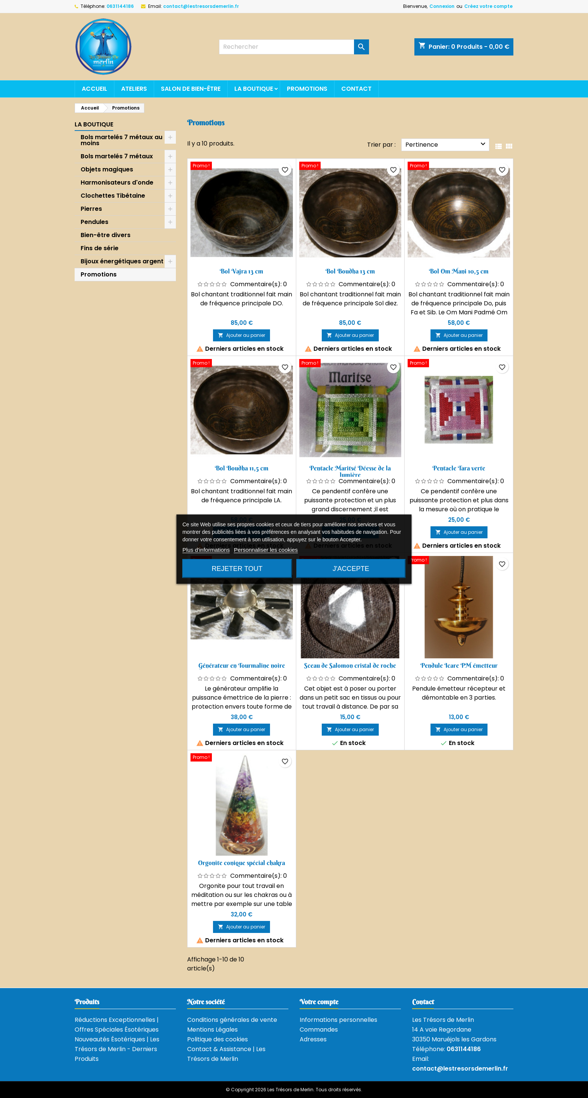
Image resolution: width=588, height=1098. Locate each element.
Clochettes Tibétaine (113, 195)
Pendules (94, 222)
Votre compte (319, 1001)
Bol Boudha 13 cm (350, 271)
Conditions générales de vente (232, 1019)
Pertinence (446, 144)
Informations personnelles (338, 1019)
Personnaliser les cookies (266, 549)
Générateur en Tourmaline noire (241, 665)
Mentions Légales (212, 1029)
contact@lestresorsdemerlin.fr (201, 6)
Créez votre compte (488, 6)
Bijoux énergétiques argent (122, 261)
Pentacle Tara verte (458, 468)
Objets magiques (107, 169)
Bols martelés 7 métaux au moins (121, 140)
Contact (356, 88)
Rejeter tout (237, 568)
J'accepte (351, 568)
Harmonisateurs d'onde (117, 182)
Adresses (313, 1039)
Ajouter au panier (241, 335)
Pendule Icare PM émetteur (459, 665)
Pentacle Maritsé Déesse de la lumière (350, 471)
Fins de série (99, 248)
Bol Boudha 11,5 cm (241, 468)
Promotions (307, 88)
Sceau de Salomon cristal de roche (350, 665)
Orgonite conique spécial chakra (241, 863)
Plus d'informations (206, 549)
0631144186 (120, 6)
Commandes (319, 1029)
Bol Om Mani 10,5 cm (459, 271)
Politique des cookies (217, 1039)
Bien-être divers (105, 235)
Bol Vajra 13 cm (241, 271)
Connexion (441, 6)
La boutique (253, 88)
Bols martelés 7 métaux (117, 156)
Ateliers (134, 88)
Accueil (94, 88)
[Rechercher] (294, 46)
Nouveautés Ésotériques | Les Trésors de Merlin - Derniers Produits (117, 1049)
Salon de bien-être (190, 88)
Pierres (91, 208)
